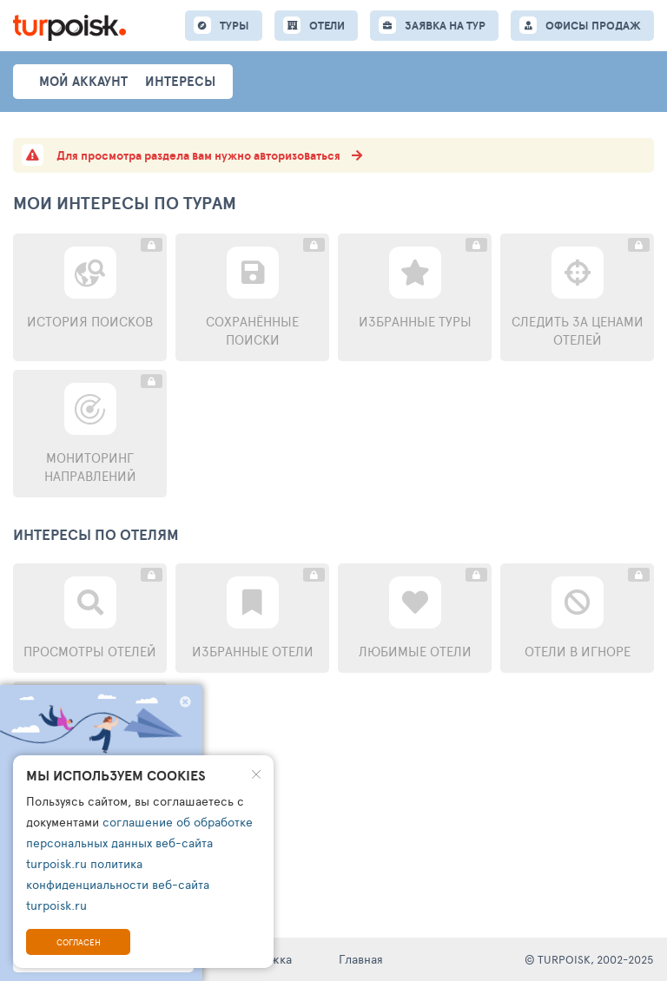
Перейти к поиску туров (101, 834)
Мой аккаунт (83, 81)
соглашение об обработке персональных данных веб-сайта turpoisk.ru (139, 842)
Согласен (78, 942)
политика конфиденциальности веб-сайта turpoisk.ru (117, 884)
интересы (180, 81)
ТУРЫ (234, 25)
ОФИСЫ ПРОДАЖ (593, 25)
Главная (361, 959)
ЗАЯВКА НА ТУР (445, 25)
